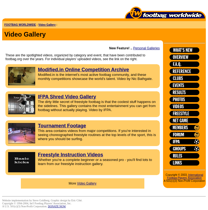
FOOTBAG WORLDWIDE (20, 24)
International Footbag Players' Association (185, 176)
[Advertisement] (34, 10)
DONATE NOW (57, 206)
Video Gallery (47, 24)
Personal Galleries (146, 48)
